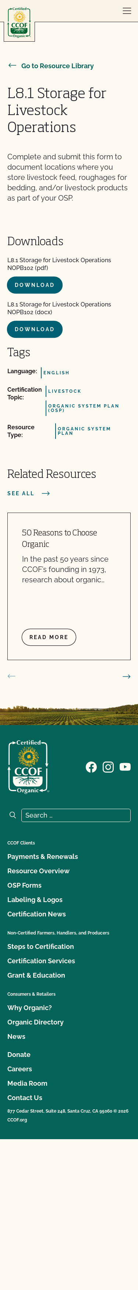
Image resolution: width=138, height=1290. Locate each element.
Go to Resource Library (50, 66)
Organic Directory (35, 1022)
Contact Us (24, 1098)
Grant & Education (36, 975)
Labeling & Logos (35, 900)
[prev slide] (11, 676)
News (16, 1036)
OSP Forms (24, 885)
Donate (19, 1054)
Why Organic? (29, 1008)
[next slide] (126, 676)
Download (35, 285)
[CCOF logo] (19, 23)
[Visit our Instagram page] (108, 766)
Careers (19, 1069)
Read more (48, 637)
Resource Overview (38, 871)
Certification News (36, 914)
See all (29, 493)
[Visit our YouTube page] (125, 766)
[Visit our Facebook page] (91, 766)
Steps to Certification (40, 946)
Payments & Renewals (42, 856)
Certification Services (41, 961)
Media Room (27, 1083)
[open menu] (127, 11)
